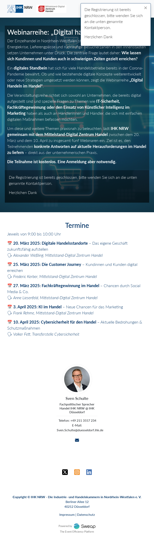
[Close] (145, 7)
